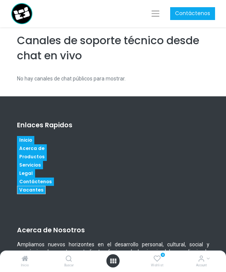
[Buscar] (68, 259)
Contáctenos (192, 13)
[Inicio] (25, 259)
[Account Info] (201, 259)
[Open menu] (113, 261)
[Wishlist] (157, 259)
